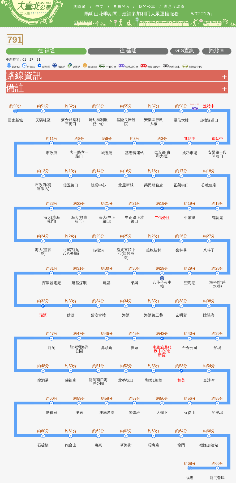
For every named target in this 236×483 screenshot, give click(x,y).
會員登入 (121, 6)
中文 (99, 6)
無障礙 (79, 6)
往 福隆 (46, 50)
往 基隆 (128, 50)
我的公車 (146, 6)
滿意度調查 (174, 6)
